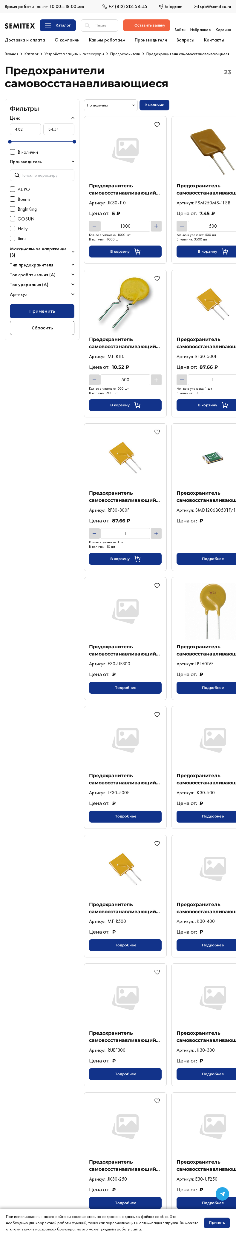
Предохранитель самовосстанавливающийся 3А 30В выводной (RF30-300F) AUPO (125, 496)
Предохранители (125, 53)
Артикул (18, 292)
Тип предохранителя (31, 263)
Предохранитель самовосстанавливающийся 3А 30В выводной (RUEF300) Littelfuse (125, 1036)
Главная (11, 53)
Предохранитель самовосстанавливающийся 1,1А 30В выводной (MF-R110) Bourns (125, 343)
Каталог (31, 53)
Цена (15, 118)
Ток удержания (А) (29, 283)
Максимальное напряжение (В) (38, 250)
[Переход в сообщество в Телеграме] (222, 1194)
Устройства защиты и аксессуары (74, 53)
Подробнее (125, 687)
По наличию (97, 105)
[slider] (10, 142)
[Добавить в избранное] (158, 125)
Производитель (26, 161)
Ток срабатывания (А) (33, 273)
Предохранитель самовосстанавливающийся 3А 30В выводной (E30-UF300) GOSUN (125, 650)
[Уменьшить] (94, 226)
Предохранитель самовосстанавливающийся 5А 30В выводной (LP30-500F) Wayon (125, 779)
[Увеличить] (156, 226)
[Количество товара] (125, 226)
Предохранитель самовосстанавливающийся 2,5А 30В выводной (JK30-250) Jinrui (125, 1165)
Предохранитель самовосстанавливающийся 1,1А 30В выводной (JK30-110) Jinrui (125, 189)
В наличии (154, 105)
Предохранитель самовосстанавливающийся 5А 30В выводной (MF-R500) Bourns (125, 908)
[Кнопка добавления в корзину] (125, 251)
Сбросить (42, 325)
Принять (217, 1222)
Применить (42, 309)
